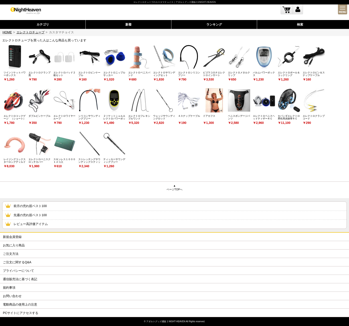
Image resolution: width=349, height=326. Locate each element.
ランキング (214, 24)
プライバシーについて (18, 270)
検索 (300, 24)
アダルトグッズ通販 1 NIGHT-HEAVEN (165, 321)
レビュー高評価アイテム (31, 224)
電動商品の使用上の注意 (20, 304)
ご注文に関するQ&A (17, 262)
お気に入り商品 (14, 245)
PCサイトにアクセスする (20, 313)
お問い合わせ (12, 296)
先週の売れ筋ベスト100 (30, 215)
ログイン (298, 9)
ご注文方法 (10, 254)
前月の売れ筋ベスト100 (30, 206)
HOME (7, 32)
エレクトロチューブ (30, 32)
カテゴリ (43, 24)
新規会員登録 (12, 237)
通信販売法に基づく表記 (20, 279)
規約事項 (9, 287)
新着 (128, 24)
